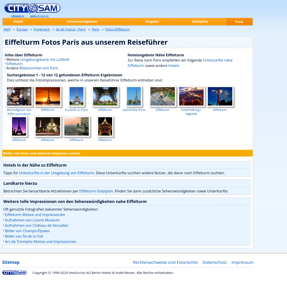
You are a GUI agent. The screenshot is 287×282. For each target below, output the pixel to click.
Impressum (243, 262)
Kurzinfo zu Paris (76, 108)
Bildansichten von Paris (38, 68)
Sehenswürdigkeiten (82, 22)
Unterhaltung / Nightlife (191, 110)
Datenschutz (214, 262)
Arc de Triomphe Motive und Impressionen (40, 241)
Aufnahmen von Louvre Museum (32, 220)
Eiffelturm (14, 63)
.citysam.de (39, 16)
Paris (95, 29)
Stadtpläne (200, 22)
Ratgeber (152, 22)
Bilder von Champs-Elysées (27, 230)
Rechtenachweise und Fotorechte (165, 262)
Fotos (239, 22)
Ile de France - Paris (71, 29)
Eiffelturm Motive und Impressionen (35, 214)
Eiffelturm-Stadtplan (96, 191)
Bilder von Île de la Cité (24, 236)
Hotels (173, 65)
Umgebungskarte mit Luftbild (44, 59)
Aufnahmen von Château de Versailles (36, 225)
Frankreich (42, 29)
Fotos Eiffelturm (117, 29)
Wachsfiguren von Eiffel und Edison (19, 110)
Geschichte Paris (133, 108)
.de (17, 16)
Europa (22, 29)
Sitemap (10, 262)
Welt (7, 29)
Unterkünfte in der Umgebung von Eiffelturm (56, 172)
